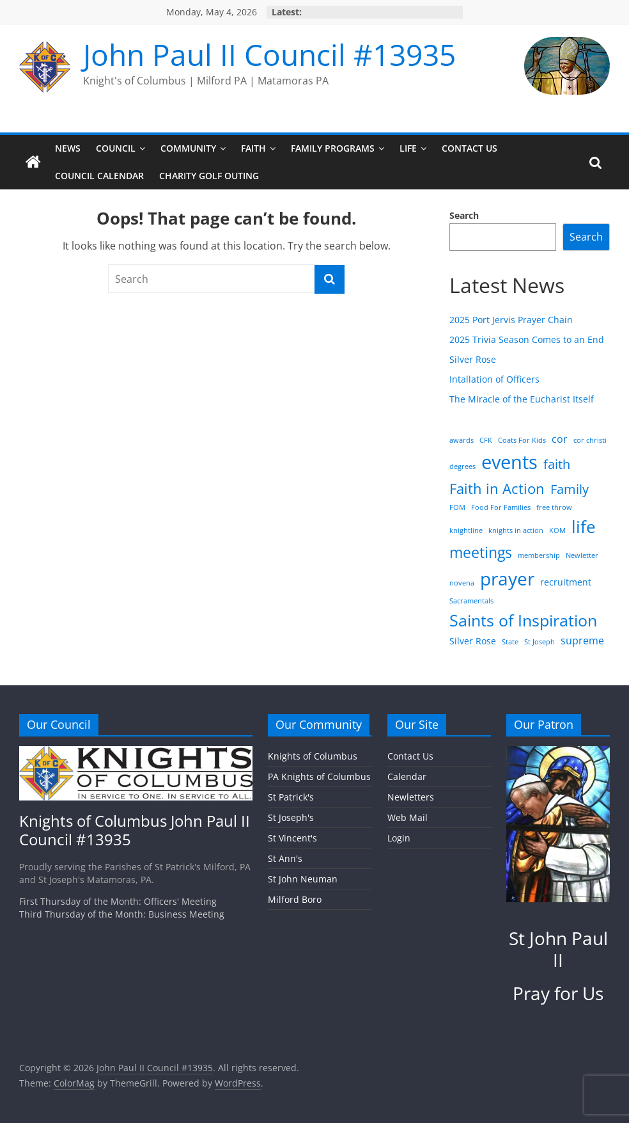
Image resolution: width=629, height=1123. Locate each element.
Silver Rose (472, 359)
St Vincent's (292, 838)
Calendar (406, 776)
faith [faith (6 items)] (556, 464)
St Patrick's (291, 797)
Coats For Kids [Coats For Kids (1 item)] (522, 440)
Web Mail (407, 817)
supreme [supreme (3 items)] (582, 640)
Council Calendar (99, 176)
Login (398, 838)
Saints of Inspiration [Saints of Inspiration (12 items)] (523, 620)
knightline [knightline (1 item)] (466, 530)
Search (464, 215)
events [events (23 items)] (509, 462)
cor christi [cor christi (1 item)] (590, 440)
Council (116, 148)
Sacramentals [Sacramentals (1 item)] (471, 600)
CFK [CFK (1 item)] (485, 440)
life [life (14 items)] (583, 526)
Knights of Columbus (312, 756)
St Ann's (285, 858)
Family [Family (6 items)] (569, 489)
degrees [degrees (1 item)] (462, 466)
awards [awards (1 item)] (461, 440)
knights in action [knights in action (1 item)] (515, 530)
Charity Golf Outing (209, 176)
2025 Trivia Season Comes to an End (526, 339)
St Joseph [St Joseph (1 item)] (539, 641)
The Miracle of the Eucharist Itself (521, 399)
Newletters (410, 797)
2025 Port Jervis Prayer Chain (511, 320)
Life (408, 148)
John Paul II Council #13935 (269, 54)
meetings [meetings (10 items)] (480, 552)
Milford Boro (295, 899)
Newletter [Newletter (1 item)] (582, 555)
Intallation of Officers (494, 379)
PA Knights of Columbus (319, 776)
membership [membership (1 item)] (539, 555)
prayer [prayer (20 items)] (507, 578)
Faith (253, 148)
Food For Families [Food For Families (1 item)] (501, 507)
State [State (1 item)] (510, 641)
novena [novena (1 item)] (461, 582)
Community (188, 148)
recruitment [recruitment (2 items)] (565, 582)
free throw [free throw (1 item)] (554, 507)
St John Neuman (303, 879)
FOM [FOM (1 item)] (457, 507)
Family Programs (333, 148)
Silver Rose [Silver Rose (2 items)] (472, 641)
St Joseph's (291, 817)
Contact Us (469, 148)
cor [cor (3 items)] (560, 439)
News (68, 148)
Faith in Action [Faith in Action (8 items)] (497, 488)
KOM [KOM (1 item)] (557, 530)
